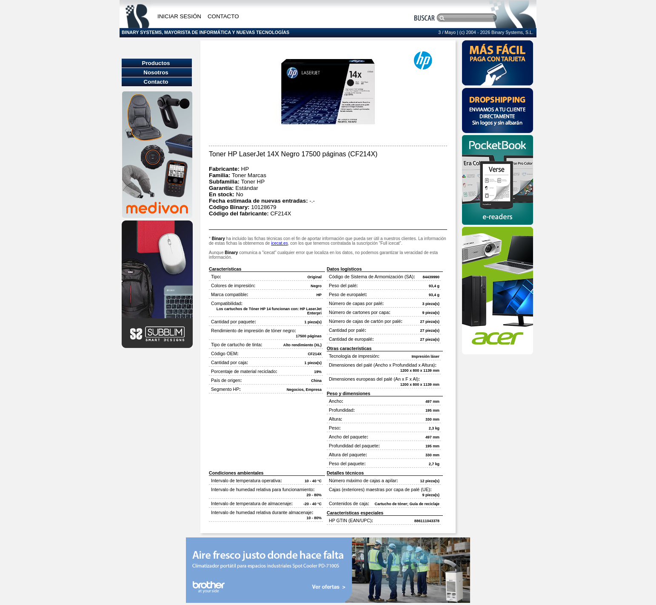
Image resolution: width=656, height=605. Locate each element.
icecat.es (279, 243)
